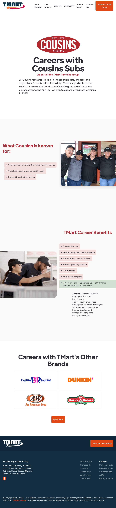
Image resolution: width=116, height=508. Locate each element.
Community (69, 6)
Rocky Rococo (106, 478)
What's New (80, 5)
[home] (17, 6)
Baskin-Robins (106, 468)
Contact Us (90, 5)
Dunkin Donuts (106, 465)
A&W (101, 475)
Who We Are (37, 5)
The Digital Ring (19, 500)
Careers (58, 6)
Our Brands (48, 5)
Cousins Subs (105, 471)
